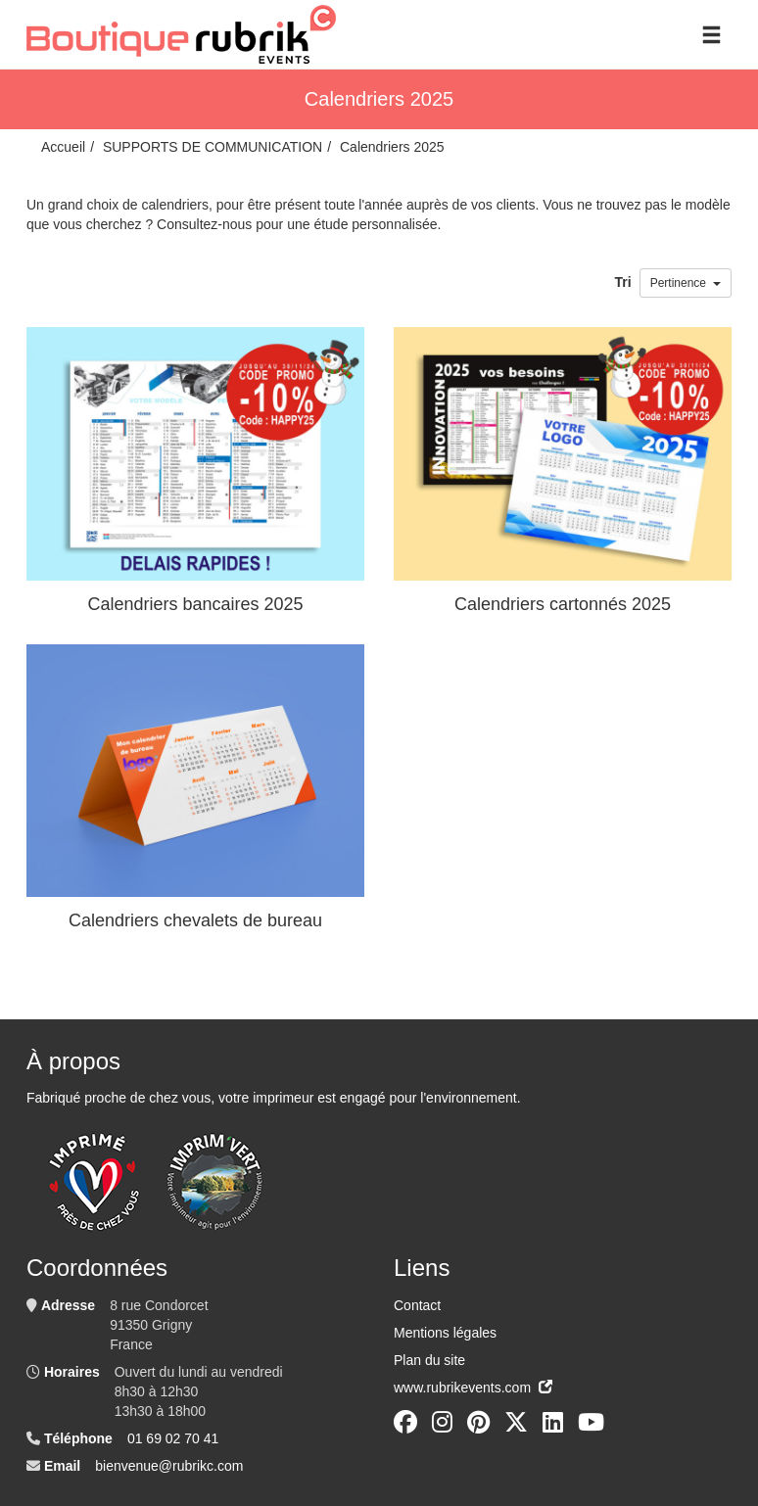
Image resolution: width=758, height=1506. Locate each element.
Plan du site (429, 1360)
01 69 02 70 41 (172, 1438)
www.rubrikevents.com (473, 1387)
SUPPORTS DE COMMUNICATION (212, 147)
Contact (417, 1305)
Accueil (63, 147)
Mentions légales (445, 1333)
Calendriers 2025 (392, 147)
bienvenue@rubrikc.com (169, 1466)
